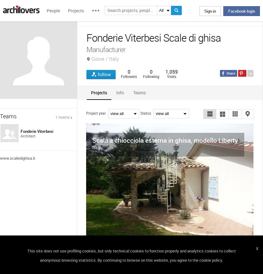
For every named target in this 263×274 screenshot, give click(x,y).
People (53, 11)
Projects (76, 11)
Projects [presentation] (99, 93)
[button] (209, 114)
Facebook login (241, 11)
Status (145, 113)
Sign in (210, 11)
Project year (96, 113)
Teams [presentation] (139, 93)
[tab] (99, 92)
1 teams (62, 117)
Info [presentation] (120, 93)
